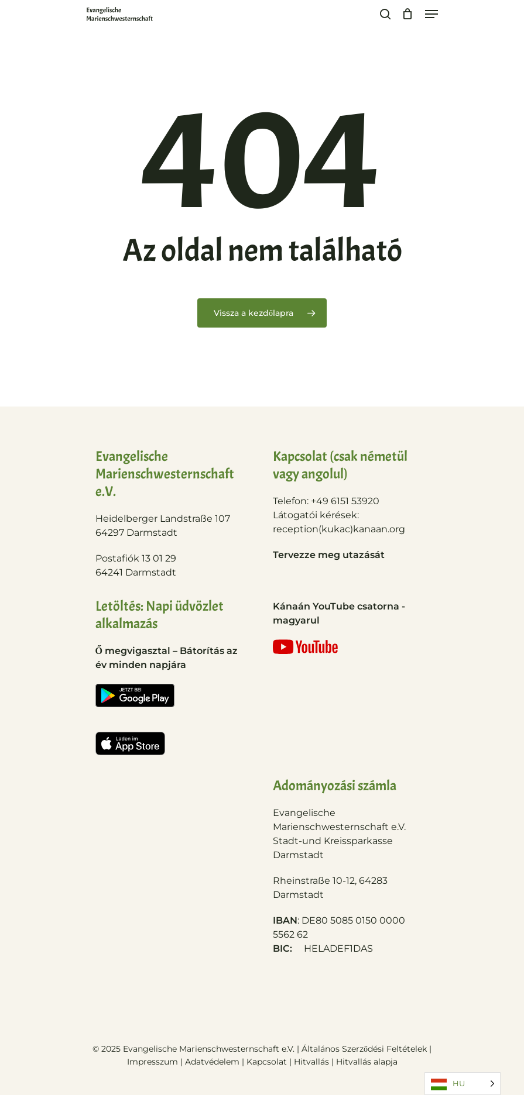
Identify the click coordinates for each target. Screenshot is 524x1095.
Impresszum (152, 1061)
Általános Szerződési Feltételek (364, 1049)
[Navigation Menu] (431, 14)
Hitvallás (312, 1061)
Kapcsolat (267, 1061)
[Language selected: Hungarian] (462, 1083)
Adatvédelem (212, 1061)
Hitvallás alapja (367, 1061)
